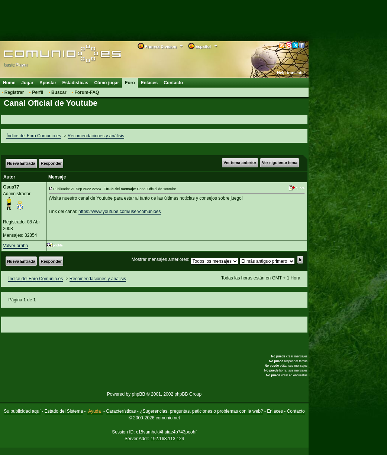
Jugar (27, 82)
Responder (51, 163)
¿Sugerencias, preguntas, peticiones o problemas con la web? (201, 411)
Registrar (14, 92)
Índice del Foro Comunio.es (33, 135)
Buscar (59, 92)
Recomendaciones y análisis (96, 135)
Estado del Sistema (64, 411)
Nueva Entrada (21, 163)
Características (121, 411)
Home (9, 82)
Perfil (37, 92)
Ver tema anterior (239, 162)
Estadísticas (75, 82)
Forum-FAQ (86, 92)
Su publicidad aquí (22, 411)
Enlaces (149, 82)
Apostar (47, 82)
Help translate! (291, 73)
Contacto (173, 82)
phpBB (138, 394)
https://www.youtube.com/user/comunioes (119, 211)
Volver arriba (15, 245)
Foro (130, 82)
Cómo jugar (106, 82)
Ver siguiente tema (279, 162)
